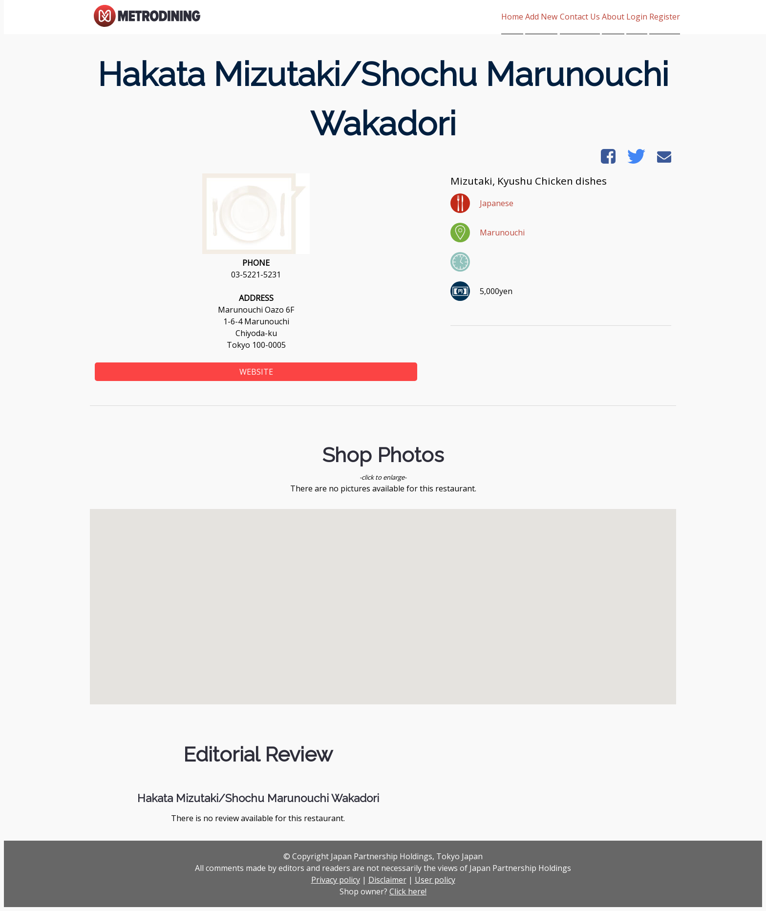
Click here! (407, 891)
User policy (435, 879)
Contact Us (545, 16)
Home (454, 16)
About (589, 16)
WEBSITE (256, 371)
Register (664, 16)
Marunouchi (502, 232)
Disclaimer (387, 879)
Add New (495, 16)
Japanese (496, 203)
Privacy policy (335, 879)
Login (625, 16)
